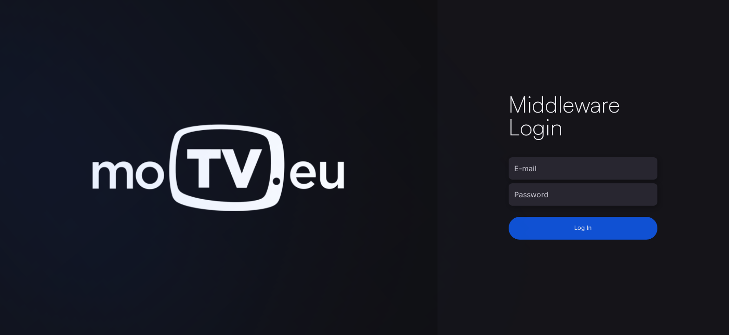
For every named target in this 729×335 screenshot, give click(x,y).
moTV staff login (537, 256)
